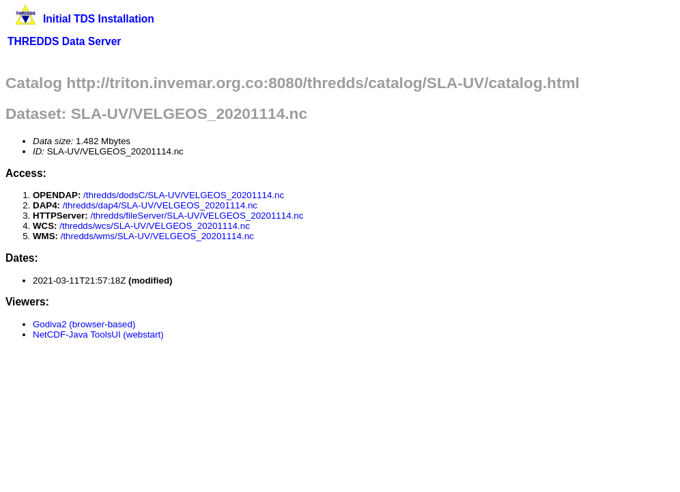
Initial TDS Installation (98, 19)
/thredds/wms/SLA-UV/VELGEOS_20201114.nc (157, 236)
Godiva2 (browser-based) (84, 324)
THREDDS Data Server (64, 41)
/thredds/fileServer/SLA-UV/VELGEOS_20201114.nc (196, 215)
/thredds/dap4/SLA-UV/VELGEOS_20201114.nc (160, 205)
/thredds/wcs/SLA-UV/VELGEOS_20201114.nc (154, 226)
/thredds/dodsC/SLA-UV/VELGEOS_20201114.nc (183, 195)
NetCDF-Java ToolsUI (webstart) (98, 334)
